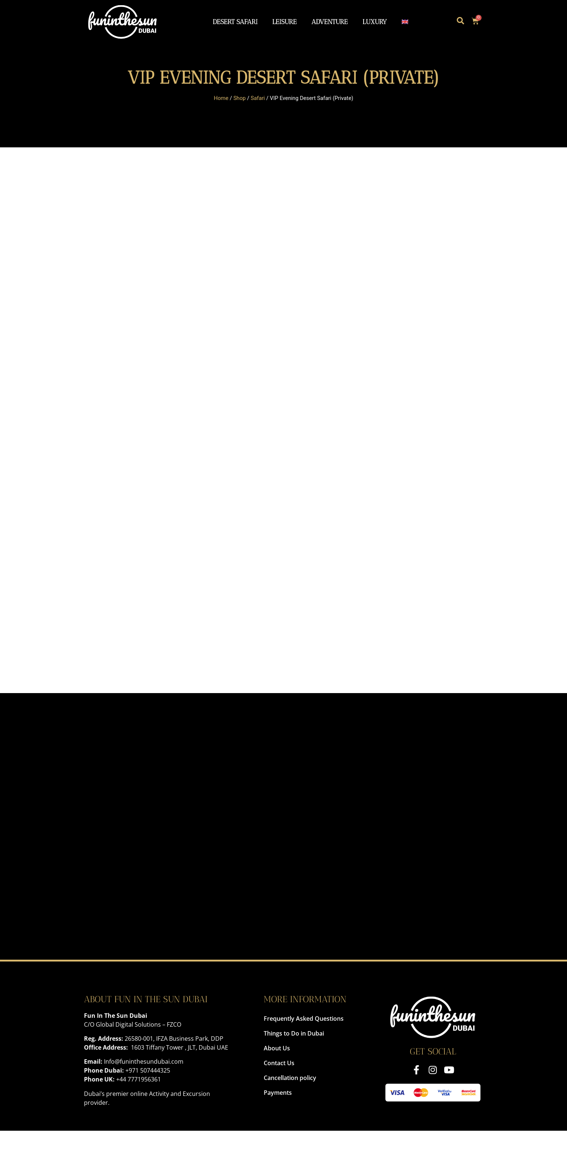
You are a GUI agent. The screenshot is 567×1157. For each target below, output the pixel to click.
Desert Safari (235, 22)
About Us (277, 1048)
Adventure (329, 22)
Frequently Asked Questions (304, 1018)
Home (221, 98)
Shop (239, 98)
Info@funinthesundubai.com (143, 1061)
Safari (258, 98)
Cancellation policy (290, 1078)
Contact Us (279, 1063)
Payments (278, 1093)
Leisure (284, 22)
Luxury (374, 22)
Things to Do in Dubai (294, 1033)
